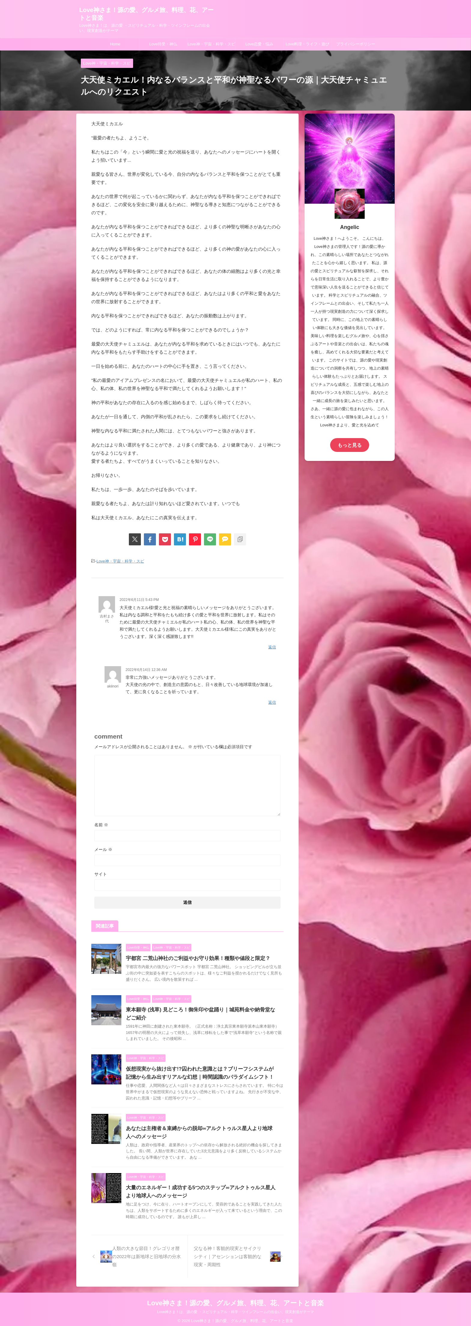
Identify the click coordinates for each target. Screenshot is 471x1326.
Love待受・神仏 (163, 44)
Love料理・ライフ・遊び (307, 44)
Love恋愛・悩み (259, 44)
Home (115, 44)
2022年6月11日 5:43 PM (139, 599)
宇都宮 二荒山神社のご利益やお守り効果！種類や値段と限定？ (194, 954)
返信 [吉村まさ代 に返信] (272, 645)
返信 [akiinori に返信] (272, 699)
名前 (101, 821)
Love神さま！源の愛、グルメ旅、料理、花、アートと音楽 (235, 1299)
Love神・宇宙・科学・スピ (211, 44)
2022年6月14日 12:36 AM (146, 667)
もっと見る (349, 444)
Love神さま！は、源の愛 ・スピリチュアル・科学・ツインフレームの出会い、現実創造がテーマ (235, 1308)
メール (103, 845)
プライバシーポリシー (355, 44)
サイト (100, 870)
